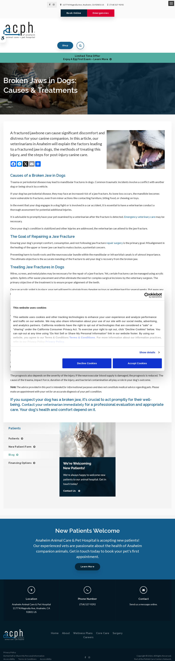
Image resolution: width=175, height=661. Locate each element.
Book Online (72, 13)
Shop (153, 30)
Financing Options (20, 457)
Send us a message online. (143, 598)
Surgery (118, 627)
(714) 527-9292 (116, 4)
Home (55, 627)
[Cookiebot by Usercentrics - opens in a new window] (147, 295)
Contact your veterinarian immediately (55, 399)
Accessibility (9, 653)
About (66, 627)
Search (6, 657)
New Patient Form (20, 441)
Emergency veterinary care (139, 211)
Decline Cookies (87, 363)
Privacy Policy (9, 647)
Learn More (87, 561)
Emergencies (102, 13)
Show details (147, 352)
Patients (14, 433)
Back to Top (29, 657)
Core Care (102, 627)
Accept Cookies (137, 363)
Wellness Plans (83, 627)
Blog (12, 449)
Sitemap (17, 657)
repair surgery (114, 237)
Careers (88, 631)
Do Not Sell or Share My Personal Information (23, 650)
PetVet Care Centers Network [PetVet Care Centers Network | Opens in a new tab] (157, 653)
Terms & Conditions (27, 653)
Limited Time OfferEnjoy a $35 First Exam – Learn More (85, 46)
